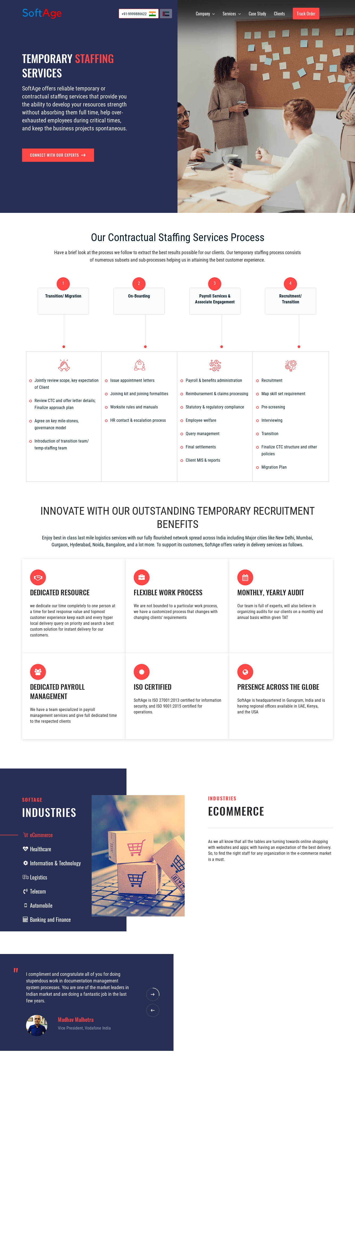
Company (205, 13)
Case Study (257, 13)
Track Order (306, 13)
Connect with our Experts (58, 155)
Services (232, 13)
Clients (279, 13)
